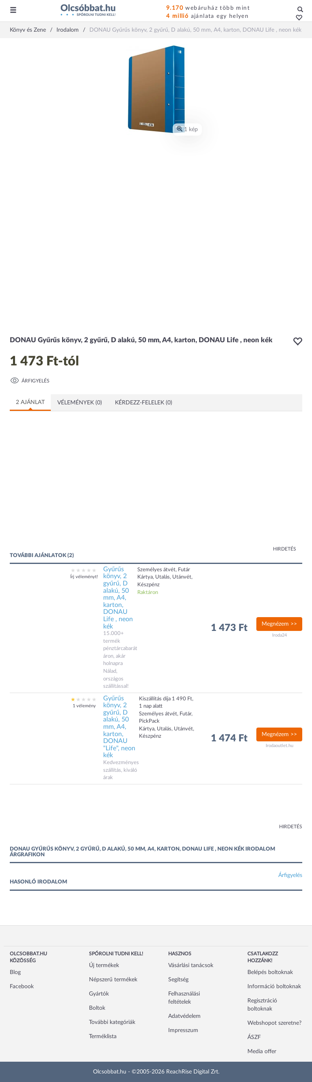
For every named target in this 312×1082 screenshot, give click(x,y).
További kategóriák (112, 1022)
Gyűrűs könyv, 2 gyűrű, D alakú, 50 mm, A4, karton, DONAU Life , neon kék (118, 598)
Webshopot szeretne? (274, 1023)
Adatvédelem (184, 1016)
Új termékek (104, 965)
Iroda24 (279, 635)
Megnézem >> (279, 624)
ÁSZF (254, 1037)
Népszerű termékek (113, 980)
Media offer (261, 1051)
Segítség (178, 980)
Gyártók (99, 994)
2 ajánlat (30, 402)
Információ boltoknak (274, 986)
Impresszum (183, 1030)
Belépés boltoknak (270, 972)
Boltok (97, 1008)
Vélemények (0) (79, 403)
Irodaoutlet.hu (279, 745)
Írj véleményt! (84, 576)
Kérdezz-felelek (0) (143, 403)
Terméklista (103, 1036)
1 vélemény (84, 706)
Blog (15, 972)
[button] (296, 18)
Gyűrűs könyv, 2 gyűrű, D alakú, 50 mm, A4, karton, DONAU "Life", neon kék (119, 727)
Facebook (22, 986)
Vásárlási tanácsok (190, 965)
